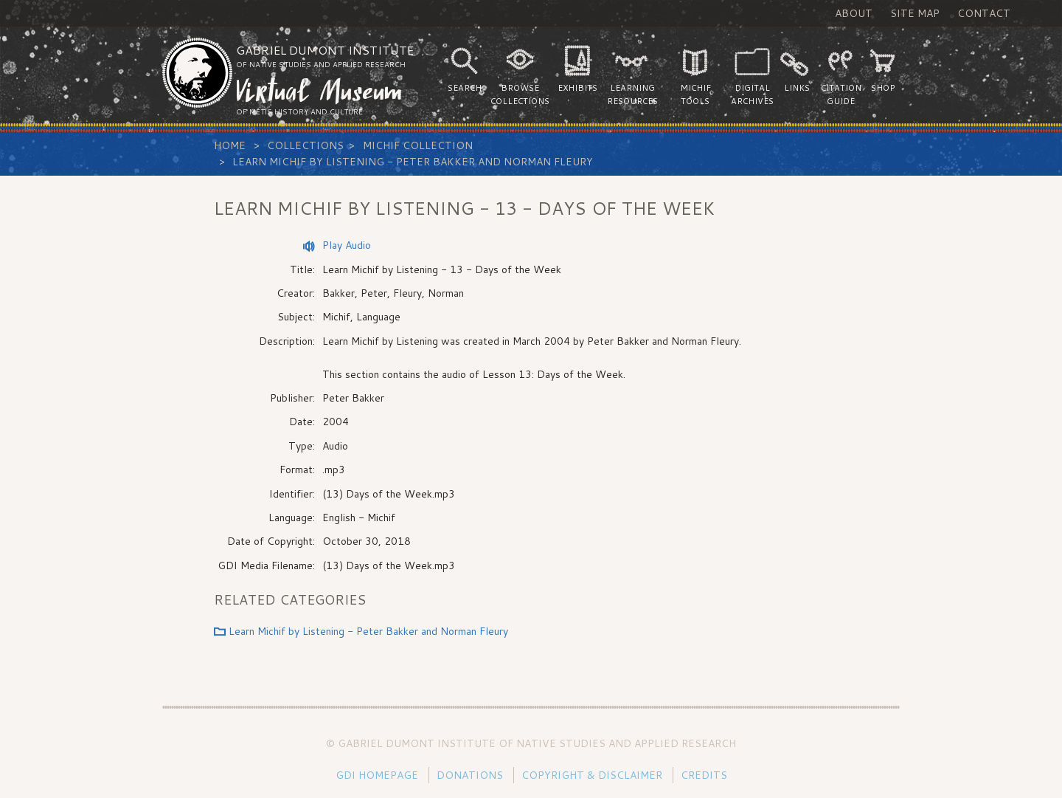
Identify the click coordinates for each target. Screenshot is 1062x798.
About (853, 13)
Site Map (915, 13)
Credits (704, 775)
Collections (305, 145)
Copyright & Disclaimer (591, 775)
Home (230, 145)
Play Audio (346, 245)
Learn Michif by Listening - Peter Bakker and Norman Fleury (412, 161)
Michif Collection (418, 145)
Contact (983, 13)
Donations (470, 775)
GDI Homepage (377, 775)
